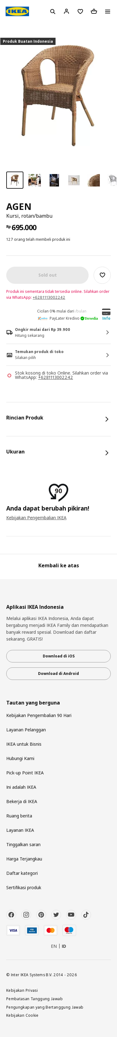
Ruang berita (19, 816)
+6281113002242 (49, 297)
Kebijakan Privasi (22, 990)
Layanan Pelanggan (26, 730)
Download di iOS (59, 656)
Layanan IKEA (20, 830)
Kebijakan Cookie (22, 1015)
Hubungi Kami (20, 758)
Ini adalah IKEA (21, 787)
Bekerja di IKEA (21, 801)
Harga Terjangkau (24, 859)
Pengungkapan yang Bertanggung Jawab (45, 1007)
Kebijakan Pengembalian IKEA (36, 518)
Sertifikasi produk (23, 887)
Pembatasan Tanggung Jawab (34, 998)
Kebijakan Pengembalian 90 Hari (38, 715)
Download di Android (58, 673)
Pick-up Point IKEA (25, 773)
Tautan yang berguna (33, 703)
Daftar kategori (22, 873)
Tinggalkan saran (23, 844)
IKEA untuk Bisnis (23, 744)
